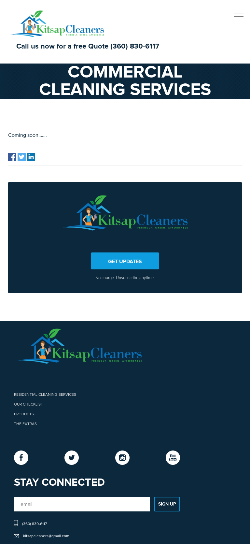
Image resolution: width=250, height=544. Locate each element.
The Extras (25, 424)
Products (24, 414)
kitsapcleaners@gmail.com (46, 536)
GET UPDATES (125, 261)
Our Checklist (28, 405)
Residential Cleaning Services (45, 395)
